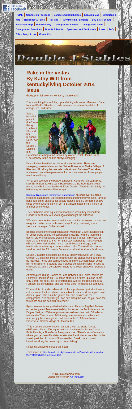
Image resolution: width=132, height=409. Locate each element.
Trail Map (53, 19)
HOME (19, 15)
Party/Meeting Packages (75, 19)
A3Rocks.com (77, 376)
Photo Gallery (43, 24)
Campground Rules (92, 24)
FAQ (111, 29)
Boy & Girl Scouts (101, 19)
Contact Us (45, 34)
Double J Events (54, 29)
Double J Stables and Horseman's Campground (50, 195)
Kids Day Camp (24, 24)
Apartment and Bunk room (81, 29)
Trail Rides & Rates (34, 19)
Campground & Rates (66, 24)
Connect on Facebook (38, 15)
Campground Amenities (29, 29)
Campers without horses (67, 15)
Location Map (91, 15)
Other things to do (26, 34)
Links (102, 29)
